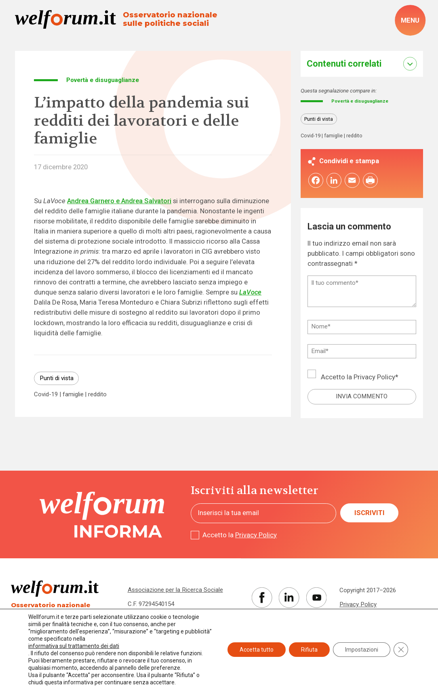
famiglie (73, 394)
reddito (97, 394)
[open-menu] (410, 20)
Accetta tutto (257, 649)
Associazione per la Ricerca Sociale (175, 589)
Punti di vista (57, 378)
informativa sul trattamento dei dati (73, 646)
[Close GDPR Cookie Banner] (401, 649)
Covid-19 (46, 394)
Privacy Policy (374, 378)
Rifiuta (309, 649)
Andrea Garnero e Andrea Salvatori (119, 201)
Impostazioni (361, 649)
